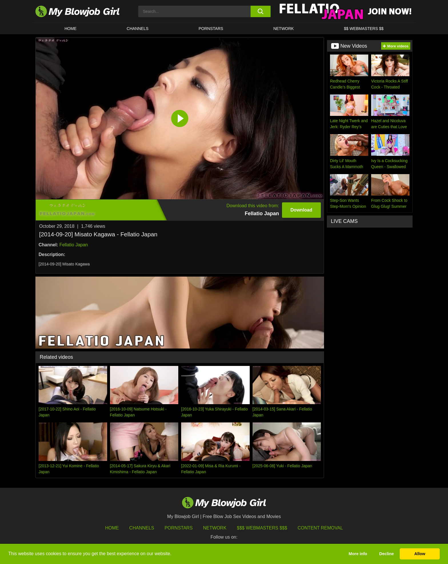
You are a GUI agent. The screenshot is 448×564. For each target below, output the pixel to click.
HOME (71, 28)
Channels (141, 527)
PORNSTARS (211, 28)
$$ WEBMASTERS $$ (364, 28)
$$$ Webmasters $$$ (262, 527)
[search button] (260, 11)
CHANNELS (137, 28)
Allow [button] (419, 553)
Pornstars (179, 527)
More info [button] (358, 553)
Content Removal (320, 527)
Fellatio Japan (73, 244)
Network (283, 28)
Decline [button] (386, 553)
